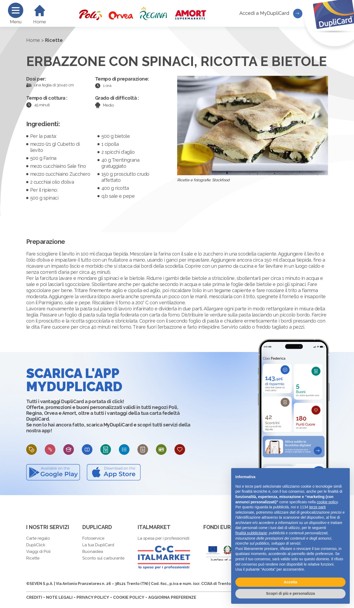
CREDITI (34, 597)
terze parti (317, 507)
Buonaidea (92, 551)
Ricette (32, 558)
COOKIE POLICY (128, 597)
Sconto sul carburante (103, 558)
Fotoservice (93, 538)
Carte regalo (38, 538)
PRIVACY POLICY (93, 597)
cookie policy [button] (327, 502)
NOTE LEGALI (59, 597)
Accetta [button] (290, 582)
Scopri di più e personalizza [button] (290, 593)
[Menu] (15, 10)
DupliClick (35, 545)
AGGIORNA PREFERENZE (172, 597)
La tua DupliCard (98, 545)
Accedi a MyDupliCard (270, 13)
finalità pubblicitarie (251, 533)
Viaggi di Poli (38, 551)
